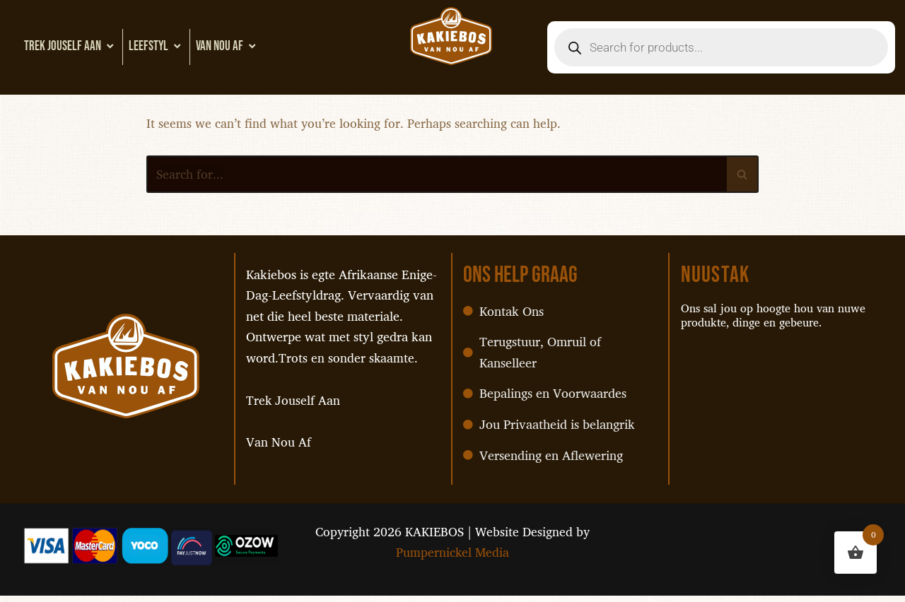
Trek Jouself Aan (70, 46)
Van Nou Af (227, 46)
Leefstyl (156, 46)
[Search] (436, 175)
